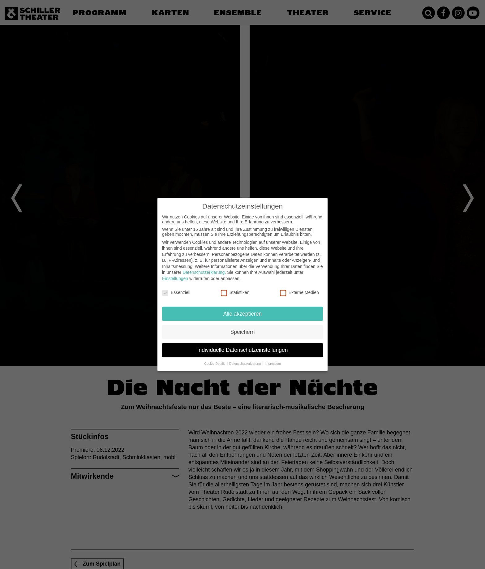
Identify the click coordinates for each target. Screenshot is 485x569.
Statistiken (235, 292)
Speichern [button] (242, 332)
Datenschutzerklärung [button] (245, 363)
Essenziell (176, 292)
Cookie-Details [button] (215, 363)
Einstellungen (175, 278)
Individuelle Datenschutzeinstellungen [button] (242, 350)
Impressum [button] (273, 363)
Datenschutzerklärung (203, 272)
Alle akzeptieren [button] (242, 314)
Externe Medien (299, 292)
